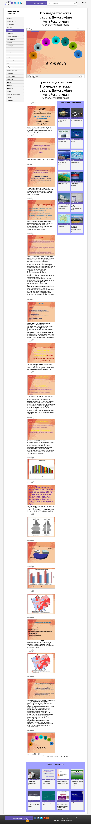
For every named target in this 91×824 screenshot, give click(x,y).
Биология (9, 27)
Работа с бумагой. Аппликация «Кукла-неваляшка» (62, 783)
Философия (10, 88)
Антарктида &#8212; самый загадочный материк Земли (63, 206)
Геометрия (10, 33)
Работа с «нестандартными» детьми (34, 804)
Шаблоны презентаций (13, 94)
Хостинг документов (66, 820)
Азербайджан (75, 162)
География (10, 30)
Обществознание (11, 67)
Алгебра (9, 18)
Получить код (32, 29)
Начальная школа (12, 61)
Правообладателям (66, 818)
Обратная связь (78, 818)
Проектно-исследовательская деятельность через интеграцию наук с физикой (62, 806)
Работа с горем (76, 803)
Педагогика (10, 73)
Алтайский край (62, 183)
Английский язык (11, 21)
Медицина (10, 52)
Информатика (11, 39)
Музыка (9, 55)
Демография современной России (32, 783)
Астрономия (10, 24)
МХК (8, 58)
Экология (9, 97)
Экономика (10, 100)
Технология (10, 79)
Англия (73, 141)
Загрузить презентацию (40, 3)
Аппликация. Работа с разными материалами (77, 783)
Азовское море (62, 141)
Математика (10, 49)
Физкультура (10, 85)
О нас (56, 818)
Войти (83, 2)
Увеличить (80, 29)
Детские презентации (13, 36)
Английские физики (76, 120)
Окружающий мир (12, 70)
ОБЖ (8, 64)
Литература (10, 46)
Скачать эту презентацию (55, 24)
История (9, 42)
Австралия (61, 226)
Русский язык (10, 76)
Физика (9, 82)
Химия (9, 91)
